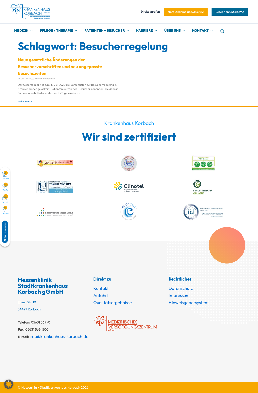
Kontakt (101, 288)
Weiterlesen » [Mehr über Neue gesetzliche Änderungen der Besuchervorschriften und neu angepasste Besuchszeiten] (25, 101)
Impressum (179, 295)
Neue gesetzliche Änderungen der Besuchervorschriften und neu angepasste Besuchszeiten (60, 66)
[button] (186, 12)
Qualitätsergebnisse (112, 302)
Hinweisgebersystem (189, 302)
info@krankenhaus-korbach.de (59, 336)
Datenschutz (181, 288)
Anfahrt (101, 295)
